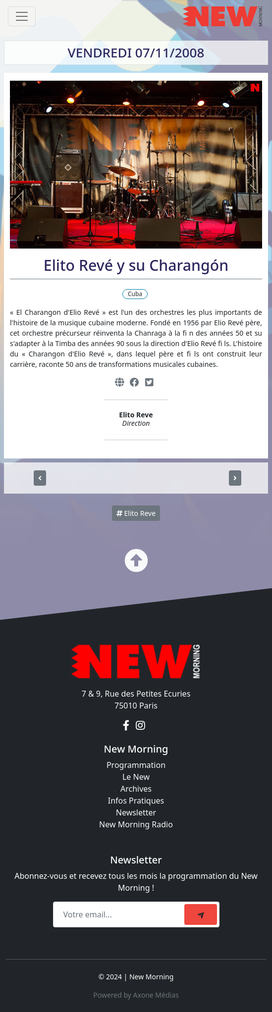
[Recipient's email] (120, 914)
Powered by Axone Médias (135, 995)
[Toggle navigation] (22, 16)
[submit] (200, 914)
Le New (136, 776)
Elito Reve (136, 513)
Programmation (136, 764)
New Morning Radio (136, 824)
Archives (136, 788)
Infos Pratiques (136, 800)
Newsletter (136, 812)
